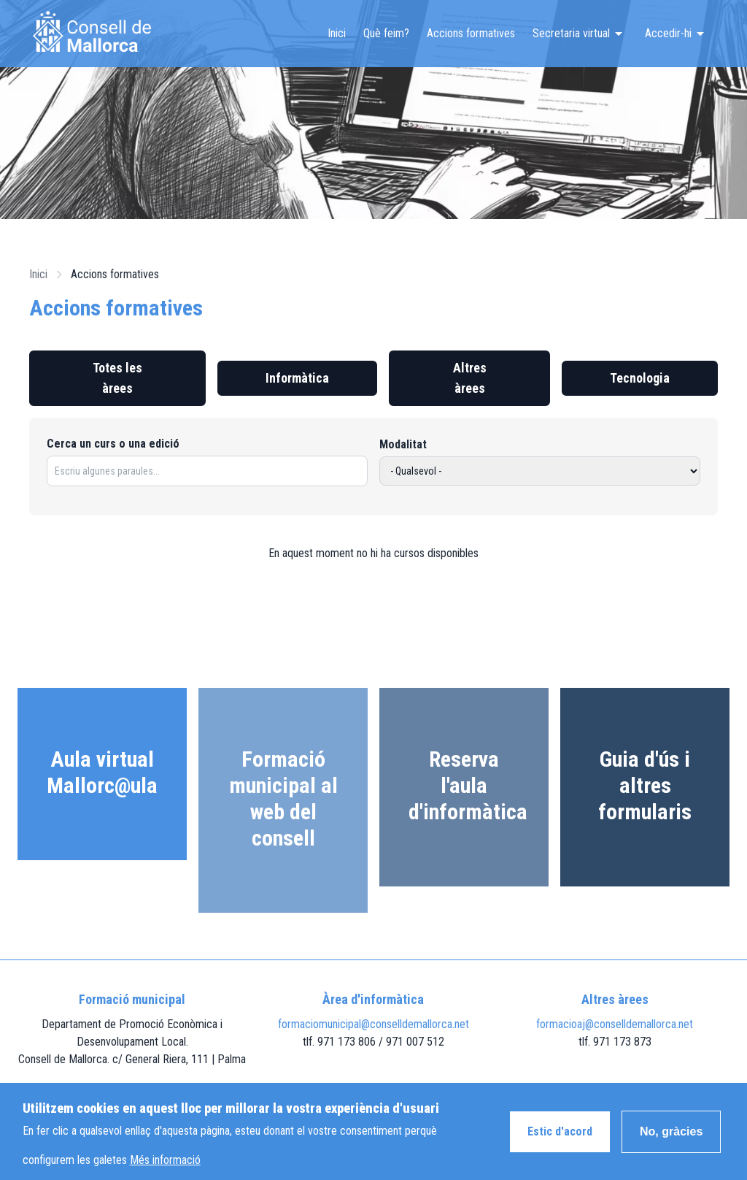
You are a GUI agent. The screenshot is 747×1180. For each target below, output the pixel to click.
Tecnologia (640, 378)
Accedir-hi (668, 33)
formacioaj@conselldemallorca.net (614, 1024)
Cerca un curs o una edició (113, 444)
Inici (337, 33)
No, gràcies (671, 1137)
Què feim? (386, 33)
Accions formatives (471, 33)
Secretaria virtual (571, 33)
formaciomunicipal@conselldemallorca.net (373, 1024)
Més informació (165, 1166)
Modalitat (403, 444)
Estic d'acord (559, 1137)
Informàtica (297, 378)
